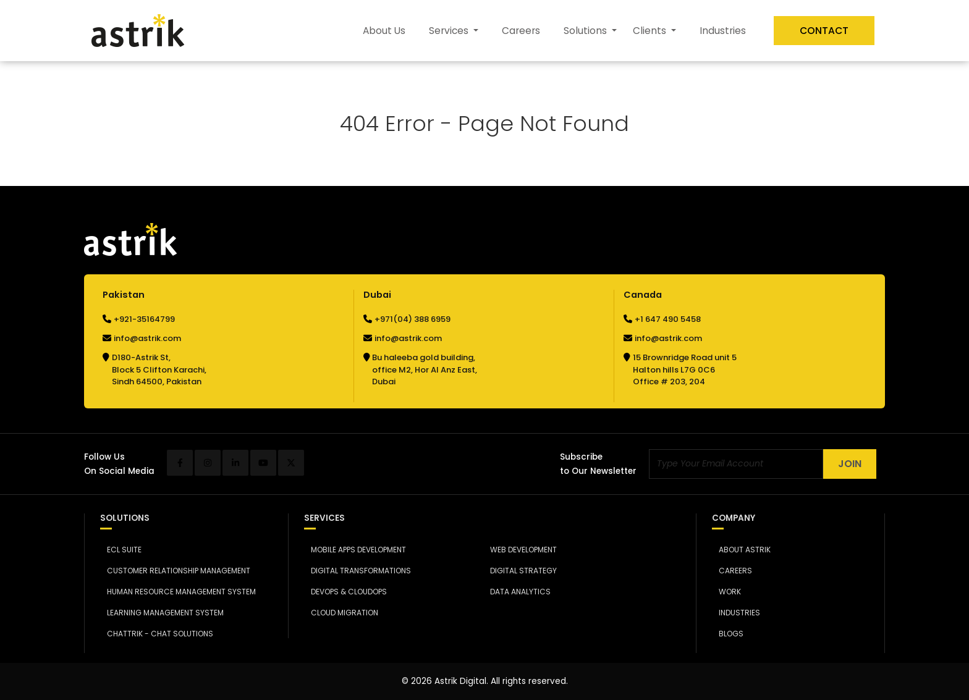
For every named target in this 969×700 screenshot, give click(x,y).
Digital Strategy (520, 570)
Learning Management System (162, 612)
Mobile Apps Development (355, 549)
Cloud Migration (341, 612)
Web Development (520, 549)
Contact (824, 30)
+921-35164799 (144, 319)
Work (726, 591)
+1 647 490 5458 (668, 319)
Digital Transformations (357, 570)
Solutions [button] (586, 30)
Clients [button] (651, 30)
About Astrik (741, 549)
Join (849, 464)
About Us (384, 30)
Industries (723, 30)
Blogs (727, 633)
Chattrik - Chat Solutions (156, 633)
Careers (521, 30)
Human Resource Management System (178, 591)
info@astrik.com (147, 338)
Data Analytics (517, 591)
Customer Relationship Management (175, 570)
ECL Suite (121, 549)
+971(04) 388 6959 (412, 319)
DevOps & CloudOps (345, 591)
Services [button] (450, 30)
